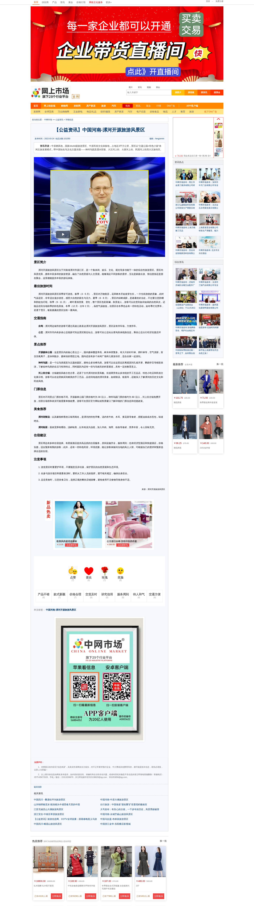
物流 (165, 111)
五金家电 (77, 111)
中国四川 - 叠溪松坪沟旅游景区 (49, 799)
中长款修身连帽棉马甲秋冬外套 (81, 886)
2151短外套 (205, 448)
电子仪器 (141, 111)
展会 (70, 2)
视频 (149, 87)
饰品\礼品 (91, 111)
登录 (208, 1)
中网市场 (48, 120)
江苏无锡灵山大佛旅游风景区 (48, 809)
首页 (36, 2)
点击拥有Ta (71, 545)
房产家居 (90, 105)
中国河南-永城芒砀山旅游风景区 (116, 814)
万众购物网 (63, 111)
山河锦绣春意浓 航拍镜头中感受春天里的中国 (57, 804)
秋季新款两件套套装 (208, 402)
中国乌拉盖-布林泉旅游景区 (114, 819)
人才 (174, 111)
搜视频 (191, 92)
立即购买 (56, 896)
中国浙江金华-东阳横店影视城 (115, 824)
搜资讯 (204, 92)
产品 (54, 2)
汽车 (114, 105)
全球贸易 (49, 111)
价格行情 (81, 2)
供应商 (45, 2)
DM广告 (171, 105)
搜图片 (178, 92)
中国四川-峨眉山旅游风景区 (48, 824)
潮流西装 (177, 402)
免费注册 (219, 1)
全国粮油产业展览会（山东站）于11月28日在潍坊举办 (185, 308)
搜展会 (217, 92)
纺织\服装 (105, 111)
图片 (131, 87)
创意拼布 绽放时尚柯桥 (209, 327)
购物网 (64, 105)
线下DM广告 (210, 111)
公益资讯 (59, 120)
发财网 (77, 105)
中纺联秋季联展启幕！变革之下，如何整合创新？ (185, 353)
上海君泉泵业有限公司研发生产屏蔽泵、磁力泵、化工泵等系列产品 (208, 230)
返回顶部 (38, 787)
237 (137, 886)
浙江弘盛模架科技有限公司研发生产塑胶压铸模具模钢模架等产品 (185, 208)
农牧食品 (154, 111)
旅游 (103, 105)
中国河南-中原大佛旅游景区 (114, 799)
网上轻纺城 (49, 105)
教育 (183, 111)
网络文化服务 (96, 2)
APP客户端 (192, 105)
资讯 (62, 2)
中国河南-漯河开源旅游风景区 (61, 609)
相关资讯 (38, 793)
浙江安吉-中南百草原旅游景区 (49, 814)
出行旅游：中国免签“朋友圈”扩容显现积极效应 (123, 804)
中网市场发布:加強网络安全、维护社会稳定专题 (185, 330)
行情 (158, 105)
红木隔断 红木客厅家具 (44, 886)
